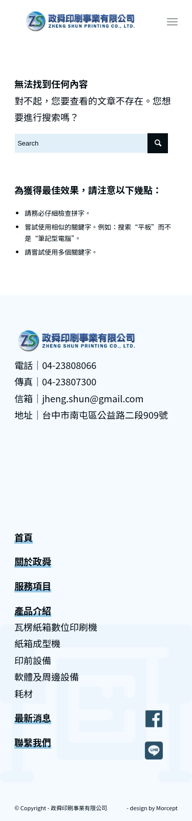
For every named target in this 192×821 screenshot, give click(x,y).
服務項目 (32, 585)
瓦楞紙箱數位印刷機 (55, 626)
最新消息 (32, 717)
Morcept (167, 808)
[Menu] (172, 21)
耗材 (23, 693)
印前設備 (32, 660)
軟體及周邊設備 (46, 676)
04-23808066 (69, 365)
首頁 (23, 537)
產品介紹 (32, 610)
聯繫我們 (32, 742)
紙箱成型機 (37, 643)
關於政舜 (32, 561)
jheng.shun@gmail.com (92, 398)
